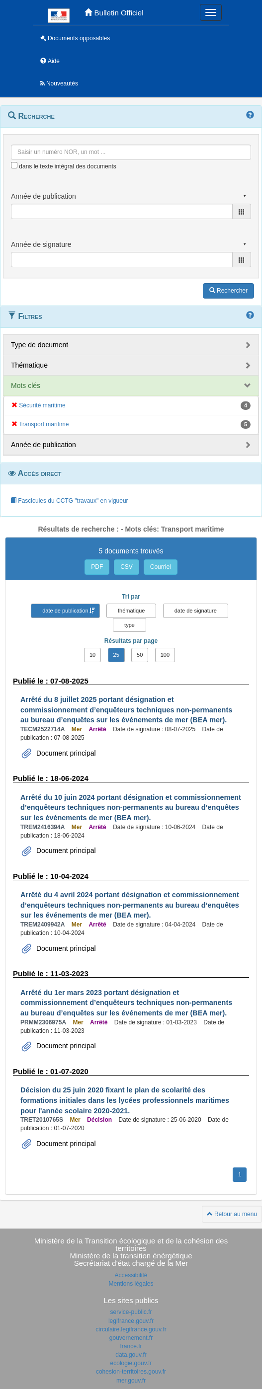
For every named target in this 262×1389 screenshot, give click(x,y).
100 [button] (165, 655)
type (129, 625)
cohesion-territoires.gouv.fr (131, 1371)
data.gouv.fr (130, 1354)
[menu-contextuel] (14, 165)
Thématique (29, 365)
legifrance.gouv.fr (131, 1320)
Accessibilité (130, 1275)
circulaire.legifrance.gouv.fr (131, 1329)
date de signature (196, 611)
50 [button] (140, 655)
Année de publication (43, 445)
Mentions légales (130, 1283)
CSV (126, 566)
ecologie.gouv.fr (131, 1363)
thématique (131, 611)
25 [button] (116, 655)
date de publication (65, 611)
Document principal (65, 753)
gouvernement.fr (131, 1337)
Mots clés (25, 385)
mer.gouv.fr (131, 1380)
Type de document (39, 345)
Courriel (160, 566)
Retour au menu (232, 1214)
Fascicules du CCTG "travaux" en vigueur (69, 500)
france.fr (131, 1346)
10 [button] (92, 655)
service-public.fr (131, 1312)
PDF (97, 566)
